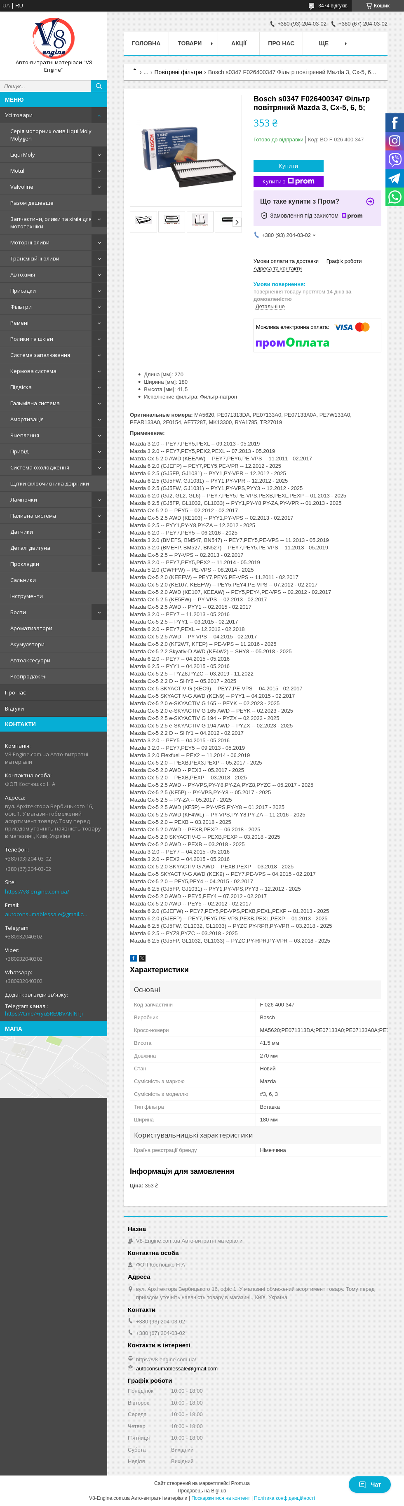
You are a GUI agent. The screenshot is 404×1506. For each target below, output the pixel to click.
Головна (146, 43)
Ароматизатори (31, 628)
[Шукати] (99, 86)
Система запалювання (40, 355)
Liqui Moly (22, 154)
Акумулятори (27, 644)
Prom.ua (240, 1483)
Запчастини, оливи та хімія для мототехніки (51, 222)
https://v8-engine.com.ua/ (37, 891)
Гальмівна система (35, 403)
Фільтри (21, 306)
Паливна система (33, 515)
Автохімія (22, 274)
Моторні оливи (29, 242)
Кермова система (33, 371)
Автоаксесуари (30, 660)
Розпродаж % (28, 676)
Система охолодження (39, 467)
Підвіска (21, 387)
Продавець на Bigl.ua (202, 1491)
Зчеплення (24, 435)
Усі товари (19, 115)
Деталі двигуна (30, 547)
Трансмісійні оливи (34, 258)
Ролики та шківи (31, 338)
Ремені (19, 322)
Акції (239, 43)
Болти (18, 612)
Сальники (23, 580)
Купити (288, 165)
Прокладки (24, 564)
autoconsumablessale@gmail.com (47, 914)
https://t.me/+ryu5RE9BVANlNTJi (44, 1013)
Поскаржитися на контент (220, 1498)
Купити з (289, 181)
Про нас (15, 692)
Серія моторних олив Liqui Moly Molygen (51, 134)
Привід (19, 451)
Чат (370, 1484)
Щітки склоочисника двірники (49, 483)
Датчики (21, 531)
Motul (17, 170)
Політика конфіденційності (284, 1498)
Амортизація (27, 419)
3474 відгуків (333, 6)
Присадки (23, 290)
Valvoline (21, 186)
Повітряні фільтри (178, 72)
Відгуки (14, 708)
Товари (190, 43)
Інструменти (26, 596)
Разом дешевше (32, 202)
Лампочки (23, 499)
